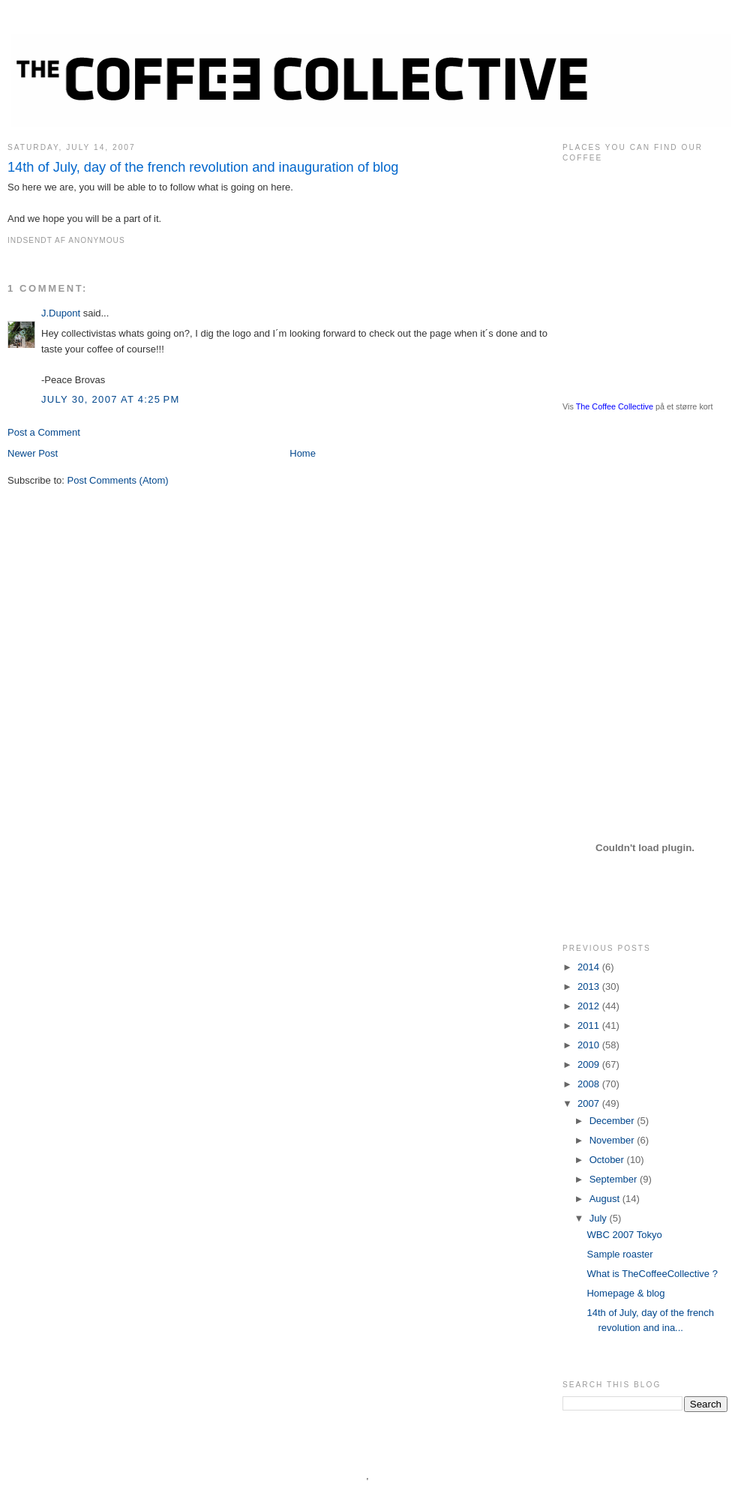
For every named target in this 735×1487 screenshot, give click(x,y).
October (608, 1159)
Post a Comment (44, 432)
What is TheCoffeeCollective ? (651, 1273)
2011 (590, 1025)
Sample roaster (619, 1254)
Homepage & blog (625, 1293)
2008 (590, 1084)
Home (303, 453)
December (614, 1120)
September (615, 1179)
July (600, 1218)
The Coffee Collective (614, 406)
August (606, 1198)
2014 (590, 967)
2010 (590, 1045)
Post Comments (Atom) (118, 480)
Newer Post (33, 453)
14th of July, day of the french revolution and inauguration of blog (203, 167)
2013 (590, 986)
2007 (590, 1103)
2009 (590, 1064)
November (614, 1140)
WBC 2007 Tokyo (624, 1234)
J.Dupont (60, 313)
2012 (590, 1006)
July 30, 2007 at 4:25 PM (110, 399)
